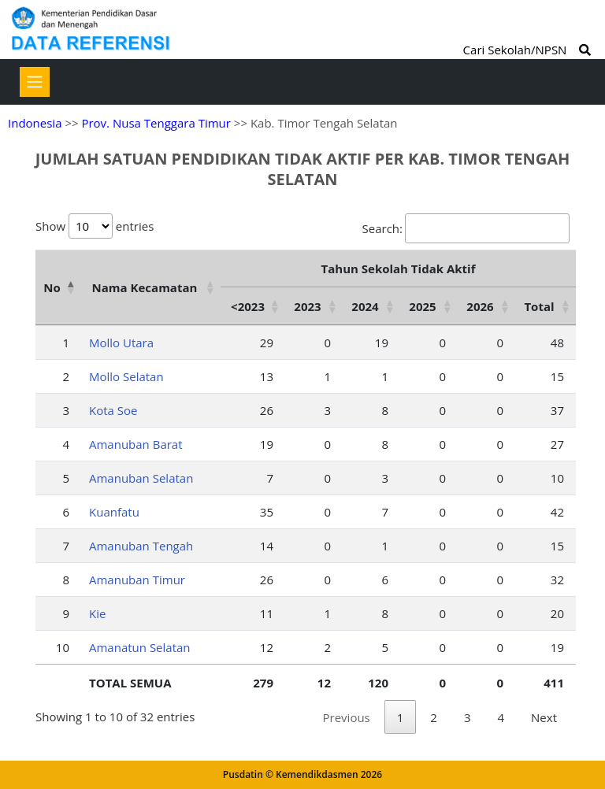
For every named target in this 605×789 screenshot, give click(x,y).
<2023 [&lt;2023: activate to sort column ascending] (248, 306)
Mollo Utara (121, 342)
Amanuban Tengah (141, 546)
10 (62, 647)
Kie (97, 613)
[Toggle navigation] (35, 82)
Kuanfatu (114, 512)
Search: (466, 228)
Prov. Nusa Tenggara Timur (156, 123)
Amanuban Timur (137, 579)
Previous (346, 717)
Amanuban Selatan (141, 478)
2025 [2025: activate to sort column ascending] (422, 306)
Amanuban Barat (136, 444)
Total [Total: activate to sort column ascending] (539, 306)
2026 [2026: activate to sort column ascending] (479, 306)
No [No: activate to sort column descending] (51, 287)
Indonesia (34, 123)
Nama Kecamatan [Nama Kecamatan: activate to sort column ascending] (145, 287)
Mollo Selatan (126, 376)
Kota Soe (113, 410)
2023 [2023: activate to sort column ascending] (307, 306)
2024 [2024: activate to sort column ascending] (364, 306)
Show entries (94, 226)
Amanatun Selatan (140, 647)
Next (544, 717)
